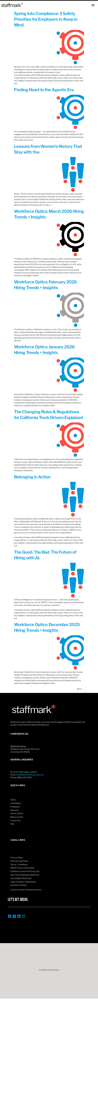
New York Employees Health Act (24, 875)
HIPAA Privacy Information (22, 868)
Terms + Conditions (19, 864)
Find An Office (16, 813)
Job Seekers (15, 803)
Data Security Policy (19, 861)
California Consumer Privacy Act (24, 871)
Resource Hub (16, 817)
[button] (93, 5)
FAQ (12, 824)
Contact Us (15, 820)
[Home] (12, 5)
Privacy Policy (16, 857)
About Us (14, 810)
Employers (15, 806)
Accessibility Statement (21, 878)
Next (80, 689)
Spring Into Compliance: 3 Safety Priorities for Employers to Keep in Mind (45, 19)
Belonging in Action (32, 476)
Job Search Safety (18, 885)
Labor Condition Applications (23, 882)
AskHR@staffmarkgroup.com (30, 774)
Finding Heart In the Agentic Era (44, 89)
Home (13, 799)
